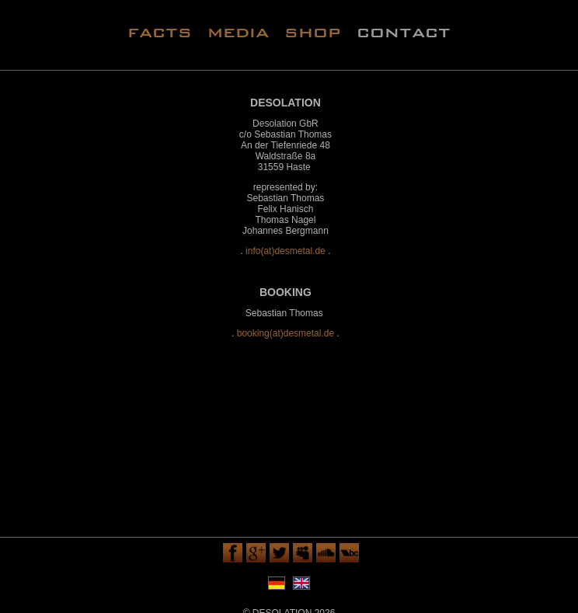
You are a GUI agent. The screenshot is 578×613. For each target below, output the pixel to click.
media (238, 31)
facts (159, 31)
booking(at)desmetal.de (285, 333)
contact (404, 31)
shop (312, 31)
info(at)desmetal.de (285, 251)
